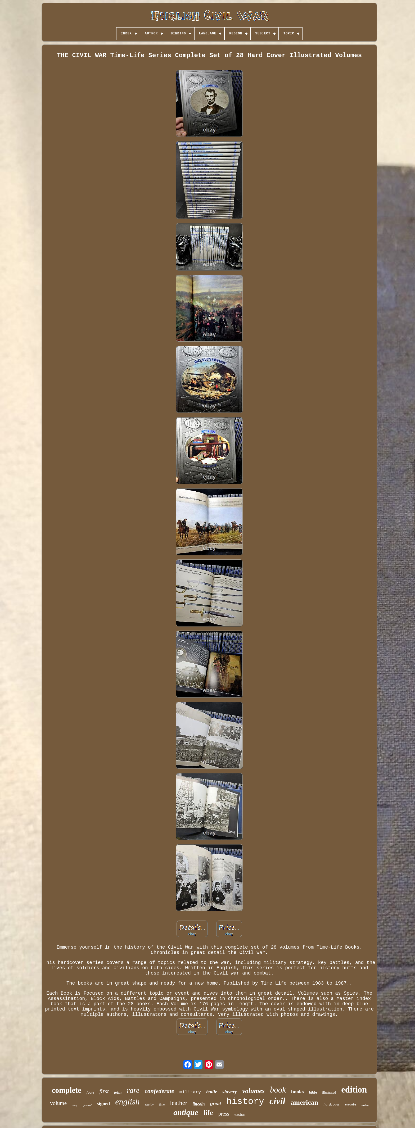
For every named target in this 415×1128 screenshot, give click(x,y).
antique (185, 1112)
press (223, 1114)
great (215, 1103)
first (104, 1091)
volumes (253, 1090)
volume (58, 1103)
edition (354, 1089)
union (365, 1105)
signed (103, 1103)
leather (178, 1102)
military (190, 1092)
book (278, 1089)
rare (133, 1090)
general (87, 1105)
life (208, 1113)
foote (90, 1092)
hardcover (331, 1104)
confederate (159, 1091)
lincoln (198, 1104)
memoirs (350, 1104)
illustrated (329, 1092)
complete (66, 1090)
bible (313, 1092)
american (304, 1102)
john (117, 1092)
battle (211, 1091)
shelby (149, 1104)
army (75, 1105)
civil (277, 1101)
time (162, 1104)
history (245, 1102)
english (127, 1101)
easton (239, 1114)
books (297, 1091)
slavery (229, 1091)
